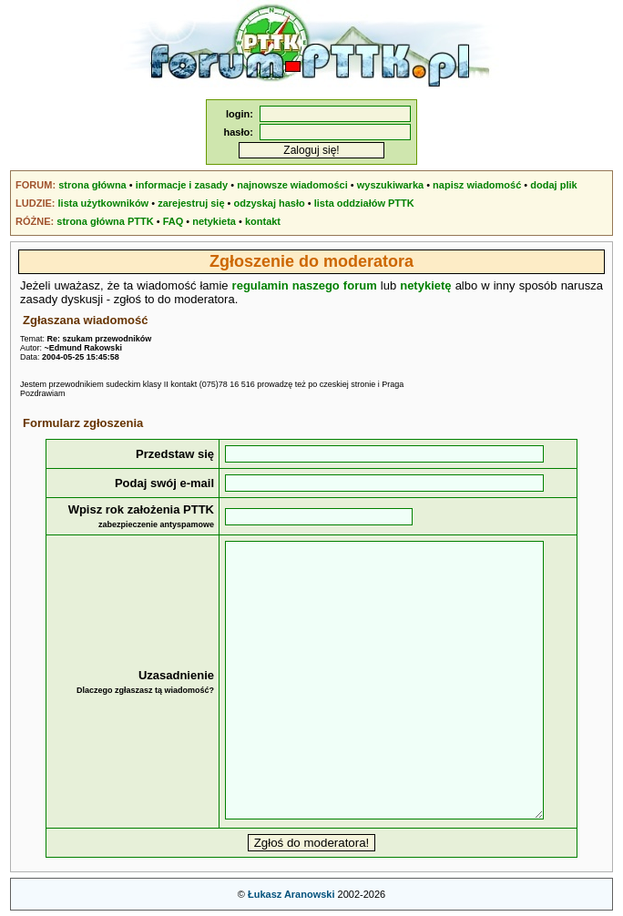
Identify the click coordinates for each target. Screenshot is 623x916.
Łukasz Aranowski (291, 894)
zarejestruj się (191, 203)
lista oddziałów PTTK (364, 203)
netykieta (214, 221)
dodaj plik (553, 184)
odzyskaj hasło (269, 203)
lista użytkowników (103, 203)
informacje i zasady (182, 184)
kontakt (263, 221)
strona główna (92, 184)
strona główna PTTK (104, 221)
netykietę (425, 285)
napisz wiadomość (477, 184)
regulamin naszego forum (304, 285)
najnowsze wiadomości (292, 184)
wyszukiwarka (390, 184)
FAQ (173, 221)
